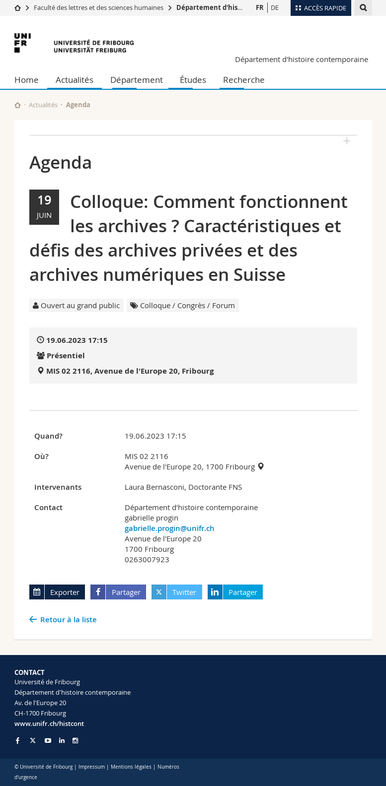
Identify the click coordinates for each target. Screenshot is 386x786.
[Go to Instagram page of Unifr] (75, 740)
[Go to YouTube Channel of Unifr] (48, 740)
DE (275, 7)
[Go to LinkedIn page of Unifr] (62, 740)
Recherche (244, 79)
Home (26, 79)
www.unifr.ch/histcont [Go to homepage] (49, 723)
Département (136, 79)
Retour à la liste (68, 619)
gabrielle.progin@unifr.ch (170, 528)
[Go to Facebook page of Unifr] (17, 740)
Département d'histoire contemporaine (241, 7)
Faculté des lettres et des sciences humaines (99, 7)
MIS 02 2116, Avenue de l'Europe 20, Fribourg (130, 371)
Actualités (74, 79)
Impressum (91, 767)
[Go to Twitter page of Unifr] (33, 740)
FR (260, 7)
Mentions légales (131, 767)
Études (193, 79)
